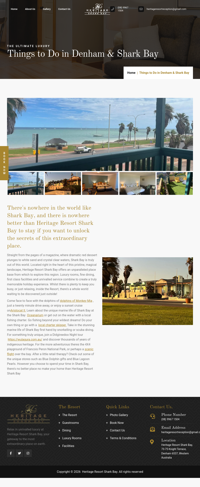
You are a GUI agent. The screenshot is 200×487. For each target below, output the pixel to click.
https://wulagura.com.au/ (25, 339)
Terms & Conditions (123, 438)
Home (14, 9)
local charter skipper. (52, 325)
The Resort (69, 415)
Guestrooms (70, 423)
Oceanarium (35, 315)
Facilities (68, 446)
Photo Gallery (119, 415)
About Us (30, 9)
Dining (66, 430)
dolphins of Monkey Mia (76, 301)
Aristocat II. (18, 310)
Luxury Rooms (72, 438)
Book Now (117, 423)
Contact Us (64, 9)
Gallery (47, 9)
